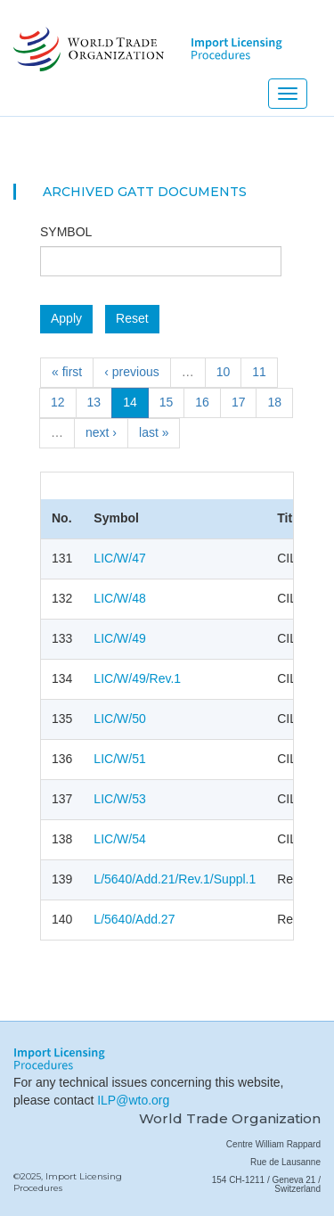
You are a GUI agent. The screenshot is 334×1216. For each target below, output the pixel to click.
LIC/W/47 (119, 558)
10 (223, 372)
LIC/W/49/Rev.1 (137, 678)
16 (202, 402)
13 (94, 402)
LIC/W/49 (119, 638)
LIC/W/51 (119, 759)
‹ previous (131, 372)
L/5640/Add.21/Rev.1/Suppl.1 (175, 879)
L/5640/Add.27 (134, 919)
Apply (66, 318)
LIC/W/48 (119, 598)
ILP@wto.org (133, 1100)
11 (259, 372)
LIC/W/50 (119, 718)
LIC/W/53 (119, 799)
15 (166, 402)
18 (274, 402)
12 (58, 402)
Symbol (66, 232)
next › (101, 432)
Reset (132, 318)
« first (67, 372)
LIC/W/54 (119, 839)
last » (153, 432)
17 (239, 402)
